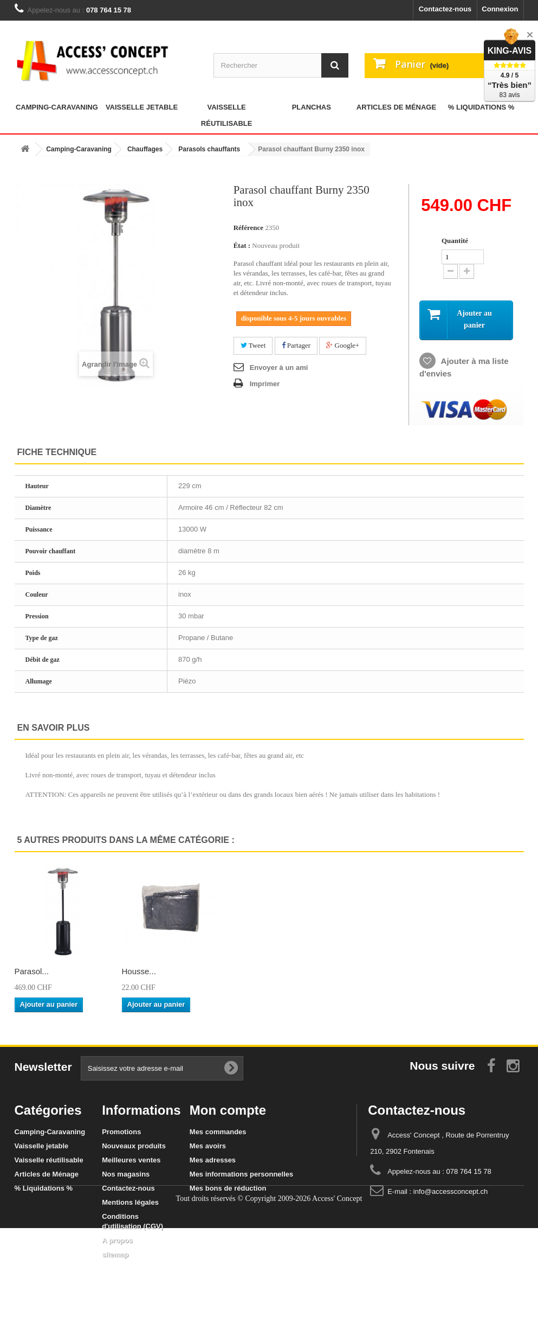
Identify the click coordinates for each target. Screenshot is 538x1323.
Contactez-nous (445, 9)
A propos (117, 1240)
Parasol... (139, 971)
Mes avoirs (208, 1146)
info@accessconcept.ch (450, 1191)
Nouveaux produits (134, 1146)
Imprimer (265, 384)
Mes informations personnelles (241, 1174)
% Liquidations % (481, 107)
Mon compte (228, 1110)
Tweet (253, 345)
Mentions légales (130, 1202)
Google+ (342, 345)
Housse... (461, 971)
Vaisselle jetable (142, 107)
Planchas (311, 107)
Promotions (121, 1132)
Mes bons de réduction (228, 1188)
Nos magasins (126, 1174)
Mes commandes (218, 1132)
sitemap (115, 1254)
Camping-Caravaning (57, 107)
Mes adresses (213, 1160)
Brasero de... (38, 971)
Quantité (455, 241)
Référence (248, 227)
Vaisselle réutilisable (226, 115)
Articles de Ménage (396, 107)
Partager (296, 345)
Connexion (500, 9)
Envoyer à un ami (279, 367)
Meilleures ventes (131, 1160)
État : (242, 245)
